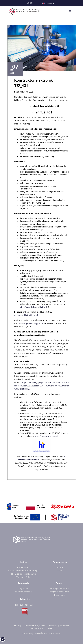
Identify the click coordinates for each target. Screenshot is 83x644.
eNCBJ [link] (30, 3)
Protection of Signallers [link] (35, 625)
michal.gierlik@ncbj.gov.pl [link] (26, 314)
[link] (2, 639)
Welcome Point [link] (23, 576)
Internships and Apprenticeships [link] (23, 569)
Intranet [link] (59, 566)
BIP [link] (25, 610)
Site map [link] (17, 625)
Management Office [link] (59, 587)
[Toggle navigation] (71, 11)
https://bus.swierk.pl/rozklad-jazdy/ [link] (34, 306)
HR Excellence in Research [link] (23, 572)
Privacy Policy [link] (37, 627)
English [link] (46, 3)
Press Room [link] (59, 594)
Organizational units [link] (59, 590)
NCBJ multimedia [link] (23, 590)
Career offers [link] (23, 566)
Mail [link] (60, 569)
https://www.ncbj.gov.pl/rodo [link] (47, 435)
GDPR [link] (49, 627)
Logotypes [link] (23, 587)
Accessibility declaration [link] (59, 625)
